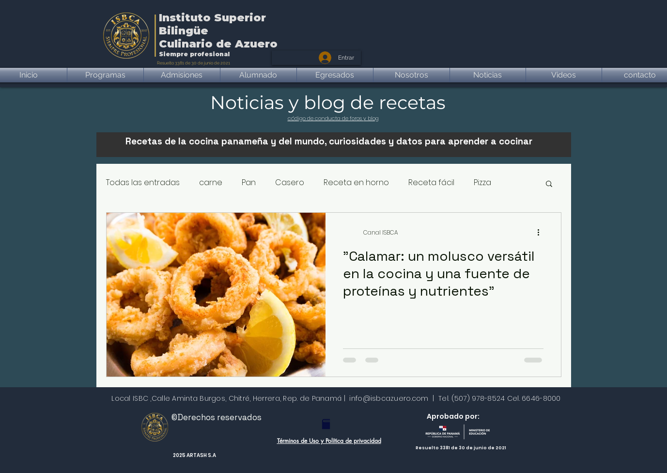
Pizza (482, 182)
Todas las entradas (143, 182)
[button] (549, 184)
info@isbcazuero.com (388, 398)
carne (210, 182)
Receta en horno (356, 182)
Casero (289, 182)
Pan (249, 182)
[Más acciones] (542, 232)
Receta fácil (431, 182)
